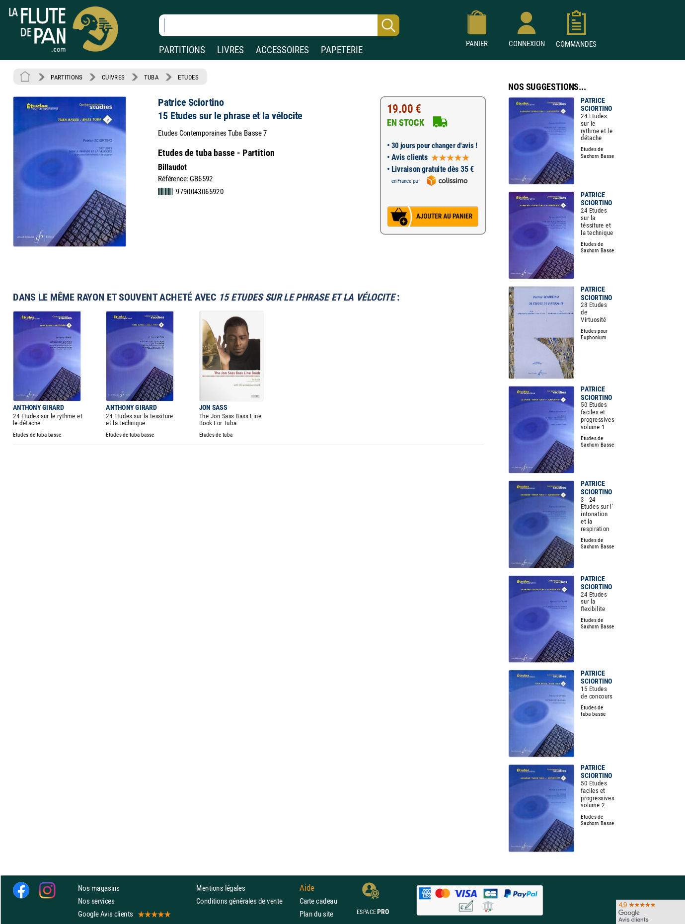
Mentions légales (220, 887)
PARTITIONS (182, 50)
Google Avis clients (123, 914)
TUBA (151, 77)
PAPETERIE (342, 50)
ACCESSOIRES (282, 50)
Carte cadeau (318, 901)
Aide (307, 888)
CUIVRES (113, 77)
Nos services (96, 901)
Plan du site (316, 914)
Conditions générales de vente (245, 901)
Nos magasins (99, 887)
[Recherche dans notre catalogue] (279, 25)
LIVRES (230, 50)
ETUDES (188, 77)
